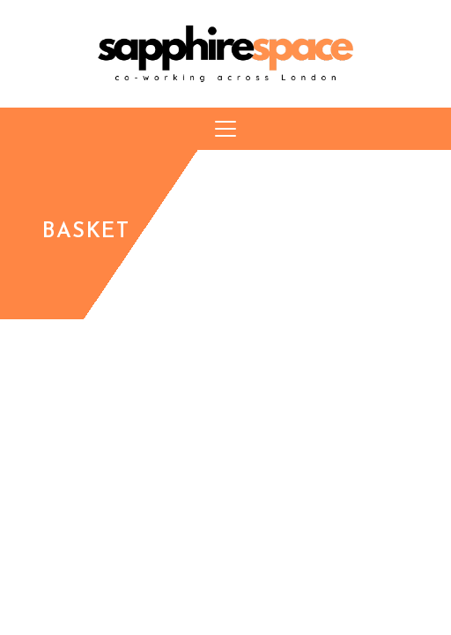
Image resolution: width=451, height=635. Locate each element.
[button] (225, 129)
